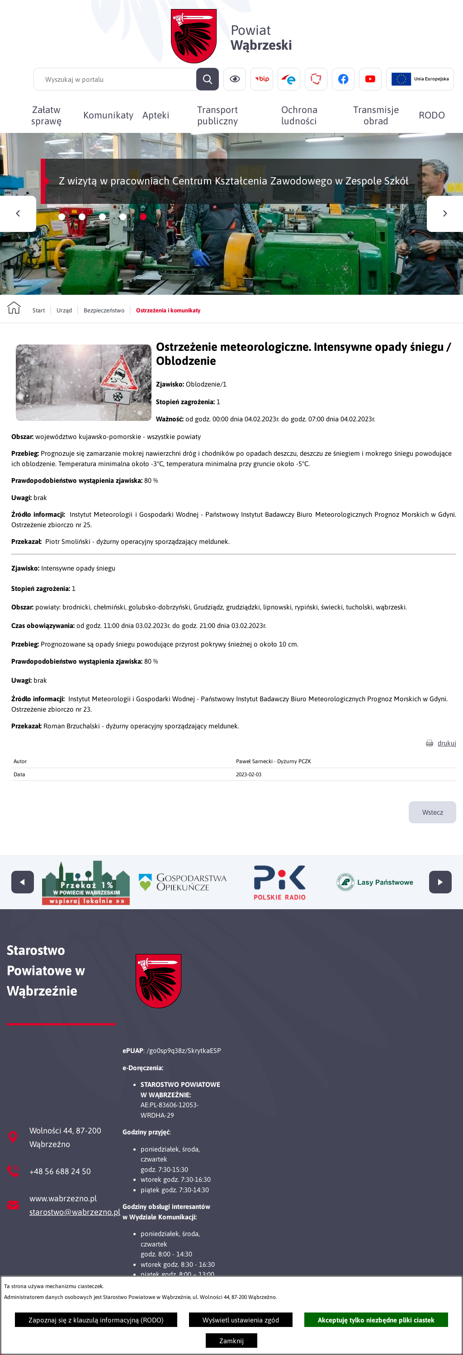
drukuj (447, 756)
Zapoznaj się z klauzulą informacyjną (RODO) (96, 1320)
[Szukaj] (207, 79)
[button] (83, 431)
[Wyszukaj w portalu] (126, 79)
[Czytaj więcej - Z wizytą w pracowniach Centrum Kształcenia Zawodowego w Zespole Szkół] (231, 214)
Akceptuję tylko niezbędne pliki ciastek (376, 1320)
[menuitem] (46, 114)
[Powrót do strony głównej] (26, 308)
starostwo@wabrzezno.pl (74, 1212)
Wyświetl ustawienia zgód (241, 1320)
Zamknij (231, 1341)
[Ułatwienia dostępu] (234, 79)
